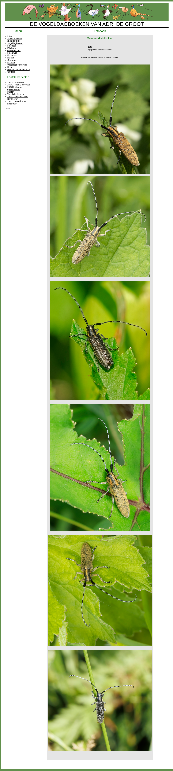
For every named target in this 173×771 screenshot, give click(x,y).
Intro (9, 36)
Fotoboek (11, 46)
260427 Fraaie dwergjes (18, 85)
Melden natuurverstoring (18, 69)
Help (9, 67)
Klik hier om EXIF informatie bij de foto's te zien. (100, 57)
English (10, 57)
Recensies (12, 55)
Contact (11, 72)
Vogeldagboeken (15, 43)
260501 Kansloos (15, 82)
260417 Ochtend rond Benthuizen (17, 97)
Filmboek (11, 48)
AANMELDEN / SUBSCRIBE (14, 39)
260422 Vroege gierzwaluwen (14, 88)
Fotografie (12, 53)
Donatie (11, 62)
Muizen (10, 92)
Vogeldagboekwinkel (17, 65)
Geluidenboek (13, 50)
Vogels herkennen (15, 94)
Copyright (11, 60)
